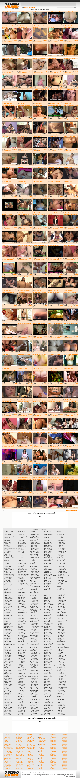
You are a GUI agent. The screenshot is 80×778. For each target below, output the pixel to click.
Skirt (32, 679)
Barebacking (8, 493)
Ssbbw (32, 687)
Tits (41, 41)
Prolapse (6, 664)
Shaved (60, 675)
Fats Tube (29, 767)
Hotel (59, 618)
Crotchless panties (22, 574)
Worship (20, 714)
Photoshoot (60, 655)
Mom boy (46, 641)
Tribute (5, 704)
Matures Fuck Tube (8, 752)
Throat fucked (47, 698)
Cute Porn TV (7, 737)
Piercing (6, 656)
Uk (31, 705)
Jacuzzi (46, 624)
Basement (46, 543)
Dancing (66, 337)
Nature (19, 644)
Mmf (59, 640)
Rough (32, 670)
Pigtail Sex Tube (19, 764)
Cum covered (7, 575)
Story (19, 688)
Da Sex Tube (18, 744)
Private (59, 662)
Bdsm (72, 25)
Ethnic (32, 591)
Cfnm (32, 563)
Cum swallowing (48, 575)
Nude (5, 646)
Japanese (51, 72)
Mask (45, 635)
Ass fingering (34, 539)
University (46, 707)
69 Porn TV (18, 743)
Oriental (6, 650)
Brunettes (36, 72)
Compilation (5, 25)
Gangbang (47, 604)
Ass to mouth (61, 539)
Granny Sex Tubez (20, 736)
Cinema (33, 566)
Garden (59, 604)
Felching (60, 595)
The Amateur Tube (8, 754)
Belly (23, 259)
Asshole (6, 540)
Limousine (60, 632)
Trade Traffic (68, 776)
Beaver (32, 546)
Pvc (5, 667)
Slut (45, 681)
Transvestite (47, 702)
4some (46, 531)
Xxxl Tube (29, 757)
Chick (8, 134)
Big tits (23, 25)
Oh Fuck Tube (30, 755)
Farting (19, 595)
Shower (33, 678)
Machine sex (7, 635)
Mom (32, 641)
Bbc (9, 306)
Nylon (45, 646)
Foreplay (33, 601)
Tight (19, 699)
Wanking (20, 710)
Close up (56, 306)
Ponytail (33, 659)
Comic (5, 571)
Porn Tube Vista (7, 767)
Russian (39, 150)
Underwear (7, 707)
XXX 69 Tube (70, 3)
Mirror (32, 640)
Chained (46, 563)
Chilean (33, 565)
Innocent (6, 623)
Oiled (32, 647)
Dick (41, 103)
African (20, 134)
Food (45, 600)
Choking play (61, 565)
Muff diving (47, 643)
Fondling (33, 600)
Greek (32, 611)
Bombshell (20, 552)
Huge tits (26, 25)
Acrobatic (6, 533)
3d (31, 531)
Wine (59, 713)
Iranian (5, 624)
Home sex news (7, 744)
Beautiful (25, 119)
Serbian (60, 673)
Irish (19, 624)
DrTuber (46, 71)
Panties (19, 652)
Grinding (46, 611)
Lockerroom (20, 633)
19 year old (20, 531)
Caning (59, 560)
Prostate (20, 664)
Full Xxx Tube (30, 761)
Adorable (33, 533)
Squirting (41, 508)
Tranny (19, 702)
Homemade (61, 617)
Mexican (20, 638)
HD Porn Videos (7, 758)
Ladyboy (6, 630)
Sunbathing (7, 691)
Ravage (46, 667)
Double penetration (34, 585)
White (5, 713)
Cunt (72, 72)
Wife (32, 713)
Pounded (46, 661)
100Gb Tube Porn (19, 762)
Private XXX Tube (8, 745)
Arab (66, 103)
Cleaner (19, 568)
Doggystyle (60, 581)
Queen (19, 667)
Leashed (60, 630)
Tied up (6, 699)
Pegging (20, 653)
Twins (5, 705)
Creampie (60, 572)
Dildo (40, 134)
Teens (11, 41)
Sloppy (32, 681)
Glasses (60, 607)
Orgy (59, 649)
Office (19, 647)
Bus (59, 557)
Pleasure (20, 658)
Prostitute (33, 664)
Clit (45, 568)
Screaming (6, 673)
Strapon (46, 688)
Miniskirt (20, 640)
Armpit (46, 537)
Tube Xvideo (7, 760)
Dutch (32, 588)
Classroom (60, 566)
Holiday (33, 617)
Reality (59, 667)
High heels (60, 615)
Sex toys (72, 134)
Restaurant (20, 669)
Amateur (20, 25)
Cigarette (20, 566)
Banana (6, 543)
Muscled (60, 643)
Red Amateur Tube (31, 745)
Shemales (33, 676)
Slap (45, 679)
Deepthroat (20, 580)
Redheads (6, 669)
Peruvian (6, 655)
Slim (19, 681)
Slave (59, 679)
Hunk (32, 621)
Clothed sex (7, 569)
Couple (10, 134)
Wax (59, 710)
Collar (32, 569)
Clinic (32, 568)
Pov (59, 661)
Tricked (19, 704)
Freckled (60, 601)
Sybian (19, 693)
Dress (59, 585)
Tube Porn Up (30, 737)
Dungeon (20, 588)
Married (33, 635)
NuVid (16, 383)
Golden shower (35, 609)
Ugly (19, 705)
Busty (10, 72)
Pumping (6, 666)
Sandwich (33, 672)
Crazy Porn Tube (7, 765)
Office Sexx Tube (31, 747)
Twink (59, 704)
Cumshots (22, 41)
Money (59, 641)
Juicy (57, 446)
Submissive (47, 690)
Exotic (5, 592)
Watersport (47, 710)
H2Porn (15, 336)
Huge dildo (33, 620)
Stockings (60, 687)
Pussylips (60, 666)
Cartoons (6, 562)
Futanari (60, 603)
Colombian (60, 569)
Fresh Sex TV (19, 745)
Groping (60, 611)
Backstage (47, 542)
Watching (33, 710)
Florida (19, 600)
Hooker (6, 618)
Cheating (72, 119)
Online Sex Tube (31, 748)
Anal (53, 119)
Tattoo (19, 695)
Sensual (46, 673)
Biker (5, 549)
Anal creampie (7, 536)
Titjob (45, 699)
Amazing (33, 534)
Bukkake (22, 399)
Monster (6, 643)
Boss (19, 554)
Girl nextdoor (21, 607)
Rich (59, 669)
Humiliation (60, 620)
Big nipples (47, 548)
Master (5, 636)
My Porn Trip (30, 734)
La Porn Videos (43, 3)
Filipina (59, 597)
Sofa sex (60, 682)
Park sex (33, 652)
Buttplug (6, 560)
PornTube (15, 71)
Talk (32, 693)
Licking (46, 632)
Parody (46, 652)
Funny (8, 337)
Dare (59, 578)
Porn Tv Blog (42, 741)
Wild (45, 713)
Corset (46, 571)
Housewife (5, 119)
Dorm (59, 583)
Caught (59, 562)
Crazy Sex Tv (19, 757)
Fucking (70, 103)
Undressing (20, 707)
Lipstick (6, 633)
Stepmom (46, 687)
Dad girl (20, 578)
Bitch (38, 212)
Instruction (33, 623)
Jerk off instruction (35, 626)
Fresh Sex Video (19, 751)
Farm (5, 595)
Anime (39, 399)
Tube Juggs (29, 736)
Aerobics (20, 493)
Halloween (33, 614)
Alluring (66, 119)
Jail (58, 624)
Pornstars (28, 477)
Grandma (60, 609)
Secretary (20, 673)
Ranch (32, 667)
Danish (46, 578)
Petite (32, 655)
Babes (69, 25)
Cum (19, 41)
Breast (69, 41)
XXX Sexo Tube (30, 744)
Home (45, 617)
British (10, 56)
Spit (32, 685)
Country (19, 572)
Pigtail (19, 656)
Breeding (33, 556)
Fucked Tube (18, 750)
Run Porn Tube (42, 738)
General (35, 25)
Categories (26, 7)
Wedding (20, 711)
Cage (32, 560)
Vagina (59, 707)
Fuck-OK (41, 734)
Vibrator (19, 708)
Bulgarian (46, 557)
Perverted (20, 655)
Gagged (6, 604)
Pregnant (42, 25)
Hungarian (20, 621)
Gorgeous (46, 609)
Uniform (33, 707)
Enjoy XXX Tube (19, 752)
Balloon (59, 542)
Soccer (32, 682)
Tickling (59, 698)
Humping (6, 621)
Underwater (61, 705)
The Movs (6, 740)
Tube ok (40, 737)
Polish (19, 659)
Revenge (46, 669)
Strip (5, 690)
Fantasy (60, 594)
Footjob (19, 601)
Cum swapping (61, 575)
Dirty (19, 581)
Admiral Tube (42, 744)
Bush (5, 559)
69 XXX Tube (19, 738)
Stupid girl (33, 690)
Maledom (20, 635)
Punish (19, 666)
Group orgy (7, 612)
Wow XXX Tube (7, 736)
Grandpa (6, 611)
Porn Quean (41, 736)
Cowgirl (46, 572)
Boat (5, 552)
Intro (59, 623)
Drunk (5, 588)
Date (33, 7)
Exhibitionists (61, 591)
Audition (20, 540)
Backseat (33, 542)
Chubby (6, 566)
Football (6, 601)
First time (20, 598)
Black (21, 103)
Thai (45, 696)
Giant (5, 607)
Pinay (32, 656)
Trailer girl (6, 702)
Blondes (10, 103)
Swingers (6, 693)
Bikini (19, 549)
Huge (56, 56)
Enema (59, 589)
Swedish (46, 691)
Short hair (6, 678)
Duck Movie (6, 757)
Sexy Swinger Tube (8, 748)
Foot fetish (60, 600)
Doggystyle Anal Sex (20, 747)
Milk (5, 640)
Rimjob (19, 670)
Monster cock (21, 643)
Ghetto (59, 606)
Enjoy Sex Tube (19, 768)
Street (59, 688)
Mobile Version (72, 776)
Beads (59, 545)
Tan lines (60, 693)
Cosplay (60, 571)
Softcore (6, 684)
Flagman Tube (30, 762)
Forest (46, 601)
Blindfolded (33, 551)
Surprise (20, 691)
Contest (54, 25)
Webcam (6, 711)
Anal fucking (21, 536)
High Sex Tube (19, 737)
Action (19, 533)
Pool (45, 659)
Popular (30, 7)
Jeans (19, 626)
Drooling (60, 586)
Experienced (21, 592)
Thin (5, 698)
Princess (33, 662)
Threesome (34, 698)
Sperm (19, 685)
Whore (19, 713)
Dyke (45, 588)
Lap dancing (21, 630)
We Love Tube (7, 764)
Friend (19, 603)
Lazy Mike (29, 752)
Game (32, 604)
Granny (19, 611)
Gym (32, 612)
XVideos (15, 87)
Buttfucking (47, 559)
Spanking (6, 685)
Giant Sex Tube (7, 761)
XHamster (15, 40)
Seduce (33, 673)
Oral (32, 649)
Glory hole (6, 609)
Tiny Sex (6, 741)
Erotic (54, 41)
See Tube (18, 734)
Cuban (32, 574)
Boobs (8, 56)
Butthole (60, 559)
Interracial (39, 321)
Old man (6, 649)
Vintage (57, 134)
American (46, 534)
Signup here (41, 745)
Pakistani (60, 650)
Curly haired (34, 577)
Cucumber (46, 574)
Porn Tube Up (19, 765)
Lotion (59, 633)
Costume (6, 572)
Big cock (5, 134)
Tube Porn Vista (30, 738)
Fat (32, 595)
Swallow (33, 691)
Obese (5, 647)
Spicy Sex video (42, 740)
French (6, 603)
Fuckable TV (30, 768)
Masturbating (58, 399)
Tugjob (32, 704)
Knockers (6, 629)
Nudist (19, 646)
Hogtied (19, 617)
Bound (32, 554)
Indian (70, 56)
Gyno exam (61, 612)
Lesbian (12, 25)
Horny (71, 337)
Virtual (46, 708)
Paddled (33, 650)
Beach (46, 545)
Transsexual (34, 702)
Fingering (70, 306)
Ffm (32, 597)
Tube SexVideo (34, 3)
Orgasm (46, 649)
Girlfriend (41, 72)
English (6, 591)
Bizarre (6, 551)
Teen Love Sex (19, 760)
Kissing (46, 627)
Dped (45, 585)
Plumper (46, 658)
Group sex (25, 290)
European (46, 591)
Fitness (59, 598)
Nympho (60, 646)
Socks (45, 682)
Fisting (46, 598)
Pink (45, 656)
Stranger (33, 688)
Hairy (66, 134)
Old (45, 647)
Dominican (47, 583)
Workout (6, 714)
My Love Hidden (30, 750)
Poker (59, 658)
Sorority (33, 684)
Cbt (5, 563)
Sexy (32, 675)
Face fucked (21, 594)
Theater (60, 696)
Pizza (5, 658)
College (41, 228)
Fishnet (33, 598)
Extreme (33, 592)
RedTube (76, 40)
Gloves (19, 609)
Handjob (58, 259)
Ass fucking (7, 321)
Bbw (66, 243)
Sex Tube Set (42, 743)
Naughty (33, 644)
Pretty (19, 662)
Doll (5, 583)
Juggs (5, 627)
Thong (19, 698)
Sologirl (19, 684)
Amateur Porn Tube (20, 755)
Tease (45, 695)
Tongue (46, 701)
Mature (23, 181)
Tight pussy (34, 699)
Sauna (59, 672)
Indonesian (60, 621)
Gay (68, 337)
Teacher (33, 695)
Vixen (59, 708)
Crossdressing (7, 574)
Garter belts (7, 606)
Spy (5, 687)
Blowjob (38, 103)
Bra (45, 554)
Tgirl (32, 696)
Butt (67, 103)
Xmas (45, 714)
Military (59, 638)
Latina (45, 630)
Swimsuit (60, 691)
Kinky (32, 627)
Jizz (59, 626)
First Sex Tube (19, 761)
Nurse (32, 646)
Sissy (59, 678)
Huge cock (20, 620)
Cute (59, 577)
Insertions (20, 623)
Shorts (19, 678)
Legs (19, 632)
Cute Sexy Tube (19, 754)
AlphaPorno (76, 165)
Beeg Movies (18, 758)
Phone (46, 655)
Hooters (19, 618)
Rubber (46, 670)
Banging (20, 543)
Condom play (34, 571)
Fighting (46, 597)
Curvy (45, 577)
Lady (59, 629)
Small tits (60, 681)
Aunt (32, 540)
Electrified (20, 589)
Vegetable (6, 708)
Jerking (46, 626)
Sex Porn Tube (19, 741)
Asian (52, 150)
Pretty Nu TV (7, 768)
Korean (19, 629)
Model (19, 641)
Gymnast (46, 612)
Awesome (66, 56)
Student (19, 690)
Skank (5, 679)
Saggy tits (6, 672)
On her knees (21, 649)
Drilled (46, 586)
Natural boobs (7, 644)
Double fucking (21, 585)
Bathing (60, 543)
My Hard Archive (19, 767)
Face (5, 594)
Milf (57, 72)
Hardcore (6, 615)
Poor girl (60, 659)
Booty (24, 103)
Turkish (46, 704)
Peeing (6, 653)
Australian (46, 540)
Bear (5, 546)
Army (59, 537)
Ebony (59, 588)
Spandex (46, 684)
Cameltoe (46, 560)
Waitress (6, 710)
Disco (32, 581)
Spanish (60, 684)
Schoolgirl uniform (56, 508)
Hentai (46, 615)
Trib (59, 702)
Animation (36, 399)
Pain (45, 650)
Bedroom (69, 72)
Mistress (46, 640)
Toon (59, 701)
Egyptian (6, 589)
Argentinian (34, 537)
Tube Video (29, 754)
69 (58, 531)
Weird (32, 711)
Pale (5, 652)
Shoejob (46, 676)
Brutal (19, 557)
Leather (6, 632)
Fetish (71, 41)
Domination (20, 583)
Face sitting (34, 594)
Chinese (68, 150)
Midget (32, 638)
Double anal (7, 585)
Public (45, 664)
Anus (24, 134)
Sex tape (6, 675)
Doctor (46, 581)
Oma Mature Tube (8, 750)
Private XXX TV (25, 3)
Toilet (32, 701)
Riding (5, 670)
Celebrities (20, 563)
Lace (32, 629)
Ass (19, 103)
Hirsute (6, 617)
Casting (33, 562)
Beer (59, 546)
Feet (45, 595)
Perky (59, 653)
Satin (45, 672)
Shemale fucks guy (22, 676)
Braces (59, 554)
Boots (59, 552)
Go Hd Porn (18, 740)
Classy (5, 568)
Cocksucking (21, 569)
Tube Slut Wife (30, 740)
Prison (46, 662)
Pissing (59, 656)
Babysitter (20, 542)
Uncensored (47, 705)
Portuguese (20, 661)
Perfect (46, 653)
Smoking (6, 682)
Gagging (20, 604)
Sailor (19, 672)
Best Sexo (29, 765)
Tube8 (77, 149)
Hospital (46, 618)
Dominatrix (33, 583)
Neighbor (46, 644)
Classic (38, 56)
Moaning (6, 641)
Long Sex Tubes (62, 3)
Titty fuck (6, 701)
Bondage (9, 290)
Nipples (54, 134)
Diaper (46, 580)
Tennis (5, 696)
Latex (32, 630)
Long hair (46, 633)
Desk (32, 580)
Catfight (46, 562)
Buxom (19, 560)
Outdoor (20, 650)
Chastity (60, 563)
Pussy (32, 666)
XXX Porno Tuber (31, 743)
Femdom (6, 597)
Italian (32, 624)
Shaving (6, 676)
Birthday (33, 549)
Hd (31, 615)
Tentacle (20, 696)
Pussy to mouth (48, 666)
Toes (19, 701)
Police (5, 659)
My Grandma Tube (53, 3)
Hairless (6, 614)
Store (5, 688)
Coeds (38, 228)
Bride (45, 556)
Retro (32, 669)
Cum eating (34, 575)
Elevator (33, 589)
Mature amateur (48, 636)
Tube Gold (29, 758)
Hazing (19, 615)
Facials (46, 594)
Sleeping (6, 681)
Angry (32, 536)
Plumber (33, 658)
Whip (59, 711)
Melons (6, 638)
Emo (45, 589)
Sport (45, 685)
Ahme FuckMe (30, 760)
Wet (9, 477)
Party (59, 652)
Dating (5, 580)
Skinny (19, 679)
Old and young (61, 647)
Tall (45, 693)
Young (59, 714)
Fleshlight (6, 600)
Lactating (9, 25)
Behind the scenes (9, 548)
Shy (45, 678)
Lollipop (33, 633)
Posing (32, 661)
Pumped (60, 664)
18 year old (7, 531)
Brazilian (6, 556)
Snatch (19, 682)
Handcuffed (47, 614)
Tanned (6, 695)
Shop (59, 676)
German (46, 606)
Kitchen (59, 627)
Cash (19, 562)
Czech (5, 578)
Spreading (60, 685)
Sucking (60, 690)
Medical (60, 636)
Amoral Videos (30, 764)
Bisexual (46, 549)
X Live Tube (29, 741)
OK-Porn (29, 751)
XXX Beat (6, 762)
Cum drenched (21, 575)
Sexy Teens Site (19, 748)
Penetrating (34, 653)
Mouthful (33, 643)
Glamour (46, 607)
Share (45, 675)
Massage (60, 635)
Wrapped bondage (35, 714)
